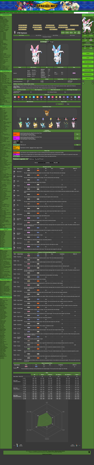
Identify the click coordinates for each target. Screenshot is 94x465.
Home (7, 12)
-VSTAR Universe (3, 354)
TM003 (14, 256)
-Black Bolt (2, 309)
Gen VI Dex (72, 35)
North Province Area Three (28, 134)
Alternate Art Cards (3, 302)
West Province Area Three (36, 133)
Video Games (6, 106)
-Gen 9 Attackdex (3, 39)
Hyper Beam (19, 300)
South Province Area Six (25, 133)
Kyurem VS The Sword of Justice (5, 266)
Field (68, 104)
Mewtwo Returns (3, 254)
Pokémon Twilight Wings (4, 91)
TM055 (14, 304)
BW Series (2, 243)
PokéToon (1, 94)
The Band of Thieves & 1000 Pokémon (5, 149)
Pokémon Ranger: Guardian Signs (6, 174)
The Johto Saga (2, 76)
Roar (18, 260)
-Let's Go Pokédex (3, 24)
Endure (18, 295)
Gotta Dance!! (2, 285)
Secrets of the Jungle (3, 276)
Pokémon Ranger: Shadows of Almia (5, 182)
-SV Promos (2, 331)
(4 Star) (39, 147)
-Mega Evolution (3, 308)
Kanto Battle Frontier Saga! (4, 78)
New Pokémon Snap (3, 129)
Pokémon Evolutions (3, 92)
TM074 (14, 320)
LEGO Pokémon (3, 61)
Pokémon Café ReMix (4, 115)
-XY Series (2, 324)
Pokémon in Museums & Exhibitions (4, 58)
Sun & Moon (2, 133)
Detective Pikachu (3, 153)
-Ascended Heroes (3, 307)
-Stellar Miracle (2, 349)
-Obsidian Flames (3, 320)
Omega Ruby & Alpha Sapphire (5, 144)
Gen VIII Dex (38, 35)
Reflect (18, 286)
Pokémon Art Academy (4, 147)
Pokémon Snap (2, 210)
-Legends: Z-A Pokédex (4, 29)
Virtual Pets (2, 222)
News (1, 16)
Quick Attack (19, 214)
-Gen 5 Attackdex (3, 35)
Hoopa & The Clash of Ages (4, 271)
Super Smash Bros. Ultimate (5, 141)
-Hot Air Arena (2, 345)
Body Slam (19, 291)
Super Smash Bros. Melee (4, 206)
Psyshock (19, 256)
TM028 (14, 282)
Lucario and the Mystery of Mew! (5, 258)
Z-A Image (43, 41)
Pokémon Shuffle (3, 150)
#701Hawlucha (72, 445)
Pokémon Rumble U (3, 161)
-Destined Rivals (3, 311)
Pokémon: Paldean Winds (4, 93)
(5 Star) (33, 147)
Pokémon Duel (2, 155)
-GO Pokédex (2, 28)
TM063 (14, 312)
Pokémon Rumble (3, 175)
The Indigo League (3, 75)
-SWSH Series (2, 323)
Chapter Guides (2, 234)
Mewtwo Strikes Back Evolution (5, 275)
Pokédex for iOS (3, 170)
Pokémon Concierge (3, 100)
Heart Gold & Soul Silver (4, 173)
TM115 (14, 350)
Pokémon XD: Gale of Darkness (5, 191)
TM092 (14, 337)
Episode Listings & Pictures (4, 72)
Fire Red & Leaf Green (4, 188)
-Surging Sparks (3, 313)
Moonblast (19, 247)
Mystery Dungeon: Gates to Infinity (6, 162)
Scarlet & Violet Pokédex (34, 12)
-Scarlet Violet (2, 322)
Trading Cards (6, 297)
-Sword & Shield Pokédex (4, 25)
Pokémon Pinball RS (3, 194)
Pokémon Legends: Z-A (20, 159)
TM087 (14, 328)
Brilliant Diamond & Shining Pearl (5, 122)
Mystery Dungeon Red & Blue (5, 196)
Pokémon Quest (3, 140)
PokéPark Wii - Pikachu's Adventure (4, 178)
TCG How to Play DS (3, 169)
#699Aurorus (20, 445)
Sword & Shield (2, 121)
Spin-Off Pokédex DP (3, 44)
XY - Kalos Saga (3, 81)
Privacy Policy (51, 451)
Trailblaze (19, 350)
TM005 (14, 260)
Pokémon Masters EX (3, 116)
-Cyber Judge (2, 353)
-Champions (2, 50)
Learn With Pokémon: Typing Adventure (5, 168)
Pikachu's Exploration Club (4, 288)
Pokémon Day (2, 60)
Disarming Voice (19, 219)
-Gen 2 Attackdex (3, 33)
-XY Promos (2, 334)
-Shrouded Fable (3, 315)
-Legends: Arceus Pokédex (4, 27)
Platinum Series (2, 241)
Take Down (19, 171)
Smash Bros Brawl (3, 186)
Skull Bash (19, 359)
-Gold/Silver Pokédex (3, 19)
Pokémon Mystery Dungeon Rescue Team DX (4, 127)
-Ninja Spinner (2, 337)
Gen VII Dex (55, 35)
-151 (1, 319)
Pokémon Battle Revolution (4, 179)
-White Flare (2, 310)
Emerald (1, 189)
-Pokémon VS (2, 355)
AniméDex (2, 73)
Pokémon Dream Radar (4, 160)
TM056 (14, 308)
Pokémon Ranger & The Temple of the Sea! (6, 260)
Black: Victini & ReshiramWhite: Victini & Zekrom (5, 265)
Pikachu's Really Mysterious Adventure (5, 292)
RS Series (2, 238)
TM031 (14, 286)
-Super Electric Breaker (4, 347)
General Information (3, 230)
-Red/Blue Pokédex (3, 18)
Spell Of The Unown (3, 253)
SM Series (2, 246)
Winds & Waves (2, 108)
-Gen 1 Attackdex (3, 32)
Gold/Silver (2, 202)
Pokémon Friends (3, 113)
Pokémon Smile (2, 128)
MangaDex (2, 231)
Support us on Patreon (47, 454)
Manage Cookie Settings (60, 451)
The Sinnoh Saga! (3, 79)
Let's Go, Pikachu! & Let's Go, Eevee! (5, 135)
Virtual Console (2, 219)
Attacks (71, 32)
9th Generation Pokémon (4, 67)
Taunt (18, 341)
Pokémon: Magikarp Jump (4, 137)
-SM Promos (2, 333)
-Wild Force (2, 352)
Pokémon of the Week (4, 49)
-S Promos (2, 357)
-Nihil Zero (2, 338)
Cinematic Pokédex (3, 46)
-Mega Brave (2, 340)
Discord (19, 12)
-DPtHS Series (2, 326)
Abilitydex (1, 42)
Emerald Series (2, 240)
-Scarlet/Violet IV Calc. (4, 48)
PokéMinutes (2, 96)
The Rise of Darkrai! (3, 261)
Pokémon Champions (3, 112)
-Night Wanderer (3, 350)
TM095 (14, 341)
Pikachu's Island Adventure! (4, 287)
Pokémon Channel (3, 193)
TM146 (14, 359)
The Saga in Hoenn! (3, 77)
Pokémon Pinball (3, 211)
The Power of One (3, 252)
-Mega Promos (2, 330)
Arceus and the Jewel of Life (5, 262)
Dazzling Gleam (18, 234)
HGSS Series (2, 242)
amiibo (1, 223)
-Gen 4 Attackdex (3, 34)
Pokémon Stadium (3, 213)
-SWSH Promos (2, 332)
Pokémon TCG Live (3, 131)
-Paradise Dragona (3, 348)
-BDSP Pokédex (3, 26)
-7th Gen (1, 52)
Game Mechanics (3, 47)
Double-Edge (19, 176)
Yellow (1, 209)
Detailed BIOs (2, 233)
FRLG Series (2, 239)
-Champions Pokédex (3, 30)
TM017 (14, 273)
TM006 (14, 264)
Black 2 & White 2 (3, 159)
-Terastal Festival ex (3, 346)
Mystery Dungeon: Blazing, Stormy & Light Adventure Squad (6, 177)
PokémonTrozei (2, 197)
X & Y (1, 143)
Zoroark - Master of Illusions (5, 263)
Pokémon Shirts (2, 62)
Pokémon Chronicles (3, 86)
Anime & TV (6, 71)
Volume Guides (2, 235)
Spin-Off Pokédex (3, 43)
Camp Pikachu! (2, 284)
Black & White (2, 158)
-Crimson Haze (2, 351)
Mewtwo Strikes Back (3, 251)
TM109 (14, 345)
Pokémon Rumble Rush (4, 138)
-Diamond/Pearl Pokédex (4, 21)
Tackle (18, 195)
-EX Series (2, 327)
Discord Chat (2, 65)
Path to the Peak (3, 95)
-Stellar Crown (2, 314)
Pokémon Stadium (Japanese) (5, 212)
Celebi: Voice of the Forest (4, 255)
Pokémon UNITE (3, 117)
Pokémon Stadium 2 (3, 204)
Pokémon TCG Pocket (4, 119)
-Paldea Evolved (3, 321)
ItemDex (1, 40)
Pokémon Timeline (3, 53)
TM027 (14, 278)
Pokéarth (51, 12)
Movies (6, 248)
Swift (18, 181)
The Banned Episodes (4, 87)
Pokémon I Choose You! (4, 273)
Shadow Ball (19, 320)
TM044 (14, 300)
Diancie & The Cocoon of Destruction (4, 270)
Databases (6, 14)
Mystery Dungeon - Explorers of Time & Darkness (5, 184)
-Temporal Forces (3, 317)
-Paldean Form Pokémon (4, 69)
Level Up (47, 162)
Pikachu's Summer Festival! (4, 286)
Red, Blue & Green (3, 208)
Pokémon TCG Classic (4, 304)
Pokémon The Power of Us (4, 274)
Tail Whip (19, 200)
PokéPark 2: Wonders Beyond (5, 164)
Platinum (1, 172)
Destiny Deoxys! (3, 257)
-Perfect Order (2, 306)
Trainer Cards (2, 301)
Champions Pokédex (44, 12)
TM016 (14, 269)
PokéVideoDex (2, 97)
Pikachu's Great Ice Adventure (5, 289)
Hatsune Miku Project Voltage (5, 56)
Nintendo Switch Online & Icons (5, 224)
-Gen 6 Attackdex (3, 36)
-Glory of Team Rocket (4, 344)
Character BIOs (2, 232)
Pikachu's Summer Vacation (5, 281)
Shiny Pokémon (2, 88)
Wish (18, 190)
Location (67, 32)
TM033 (14, 291)
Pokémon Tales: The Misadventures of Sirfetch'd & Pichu (5, 102)
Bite (18, 205)
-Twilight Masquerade (3, 316)
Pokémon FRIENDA (3, 227)
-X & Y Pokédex (2, 23)
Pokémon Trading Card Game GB (5, 214)
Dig (18, 282)
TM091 (14, 333)
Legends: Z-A (2, 111)
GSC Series (2, 237)
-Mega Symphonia (3, 341)
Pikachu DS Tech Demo (4, 198)
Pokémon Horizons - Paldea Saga (6, 85)
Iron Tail (18, 328)
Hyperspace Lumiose (24, 147)
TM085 (14, 324)
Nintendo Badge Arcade (4, 156)
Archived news (2, 17)
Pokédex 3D (2, 166)
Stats (75, 32)
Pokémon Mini (2, 205)
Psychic (18, 312)
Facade (18, 345)
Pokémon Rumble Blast (4, 165)
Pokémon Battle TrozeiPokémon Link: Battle (5, 146)
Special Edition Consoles (4, 220)
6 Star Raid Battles (32, 135)
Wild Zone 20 (23, 144)
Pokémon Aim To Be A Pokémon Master (5, 84)
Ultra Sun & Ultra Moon (4, 134)
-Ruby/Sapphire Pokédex (4, 20)
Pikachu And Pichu (3, 282)
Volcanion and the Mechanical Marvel (5, 272)
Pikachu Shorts (6, 279)
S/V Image (50, 41)
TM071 (14, 316)
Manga (6, 229)
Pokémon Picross (3, 152)
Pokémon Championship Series (5, 55)
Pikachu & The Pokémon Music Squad (5, 295)
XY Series (1, 245)
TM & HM (56, 162)
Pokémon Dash (2, 192)
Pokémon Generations (4, 90)
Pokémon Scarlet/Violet (35, 159)
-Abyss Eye (2, 336)
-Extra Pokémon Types (4, 300)
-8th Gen (1, 51)
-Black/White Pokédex (4, 22)
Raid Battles (2, 303)
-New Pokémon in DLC (4, 68)
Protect (18, 273)
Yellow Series (2, 236)
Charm (18, 185)
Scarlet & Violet (2, 110)
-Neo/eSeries (2, 328)
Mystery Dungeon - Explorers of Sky (5, 181)
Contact (15, 12)
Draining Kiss (19, 228)
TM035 (14, 295)
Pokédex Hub (25, 12)
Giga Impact (19, 304)
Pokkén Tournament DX (4, 139)
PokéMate (2, 200)
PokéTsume (2, 104)
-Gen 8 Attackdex (3, 38)
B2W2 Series (2, 244)
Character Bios (2, 74)
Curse (18, 333)
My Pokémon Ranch (3, 185)
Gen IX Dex (21, 35)
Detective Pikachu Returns (4, 118)
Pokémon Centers (3, 54)
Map (77, 134)
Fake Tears (19, 243)
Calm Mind (19, 264)
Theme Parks (2, 63)
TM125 (14, 354)
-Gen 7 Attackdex (3, 37)
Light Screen (19, 224)
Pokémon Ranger (3, 195)
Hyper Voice (19, 238)
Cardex (1, 45)
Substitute (19, 324)
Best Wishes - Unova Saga (4, 80)
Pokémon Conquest (3, 163)
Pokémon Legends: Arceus (4, 123)
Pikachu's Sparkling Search (4, 290)
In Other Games (2, 218)
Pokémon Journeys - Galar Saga (5, 82)
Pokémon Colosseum (3, 190)
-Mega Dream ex (3, 339)
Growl (18, 209)
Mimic (18, 354)
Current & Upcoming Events (5, 66)
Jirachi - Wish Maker (3, 256)
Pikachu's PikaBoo (3, 283)
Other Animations (3, 98)
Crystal (1, 203)
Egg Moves (79, 32)
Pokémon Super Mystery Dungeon (6, 151)
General (62, 32)
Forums (11, 12)
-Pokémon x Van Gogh (4, 59)
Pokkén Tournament (3, 154)
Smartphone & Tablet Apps (4, 221)
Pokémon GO (2, 114)
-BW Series (2, 325)
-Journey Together (3, 312)
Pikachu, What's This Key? (4, 293)
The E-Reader (2, 199)
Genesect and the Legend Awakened (4, 268)
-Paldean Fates (2, 318)
